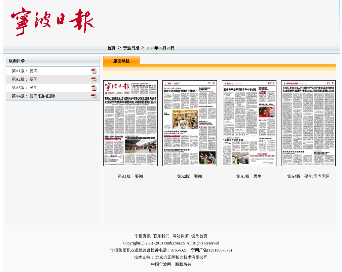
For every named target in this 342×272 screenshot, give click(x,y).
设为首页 (199, 236)
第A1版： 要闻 (25, 71)
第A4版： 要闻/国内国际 (33, 96)
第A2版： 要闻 (25, 79)
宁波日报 (131, 48)
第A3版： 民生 (25, 87)
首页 (111, 48)
